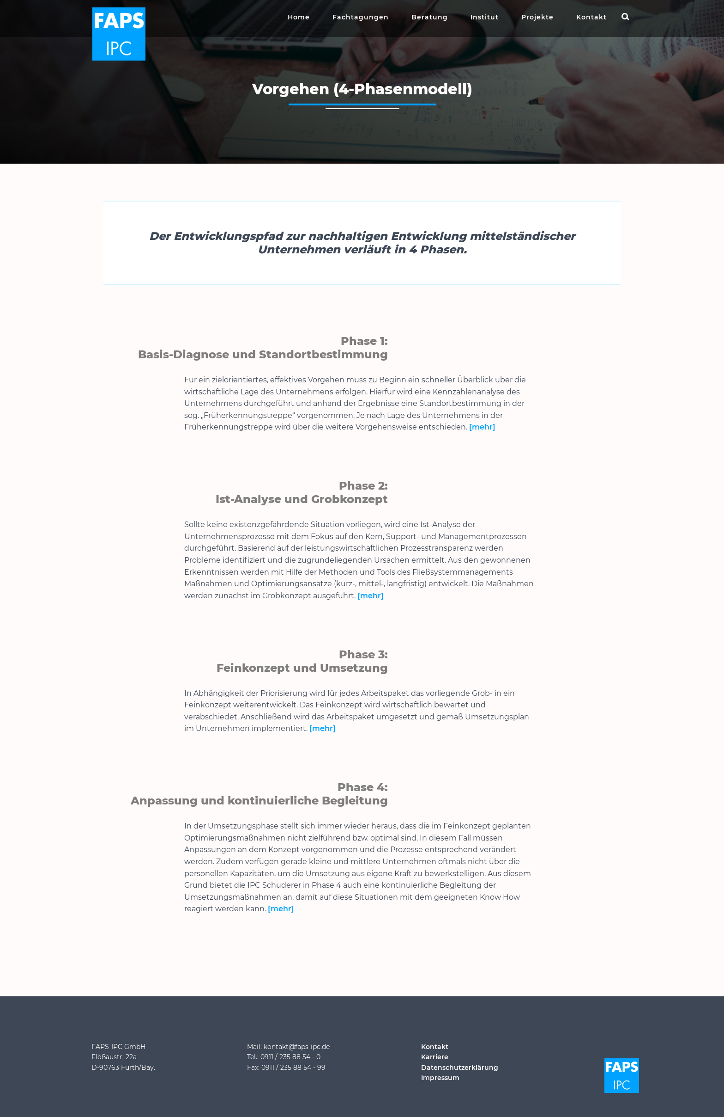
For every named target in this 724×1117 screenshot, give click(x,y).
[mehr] (482, 427)
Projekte (537, 17)
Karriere (434, 1057)
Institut (485, 17)
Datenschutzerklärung (459, 1067)
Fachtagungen (360, 17)
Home (299, 17)
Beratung (429, 17)
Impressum (440, 1078)
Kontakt (591, 17)
